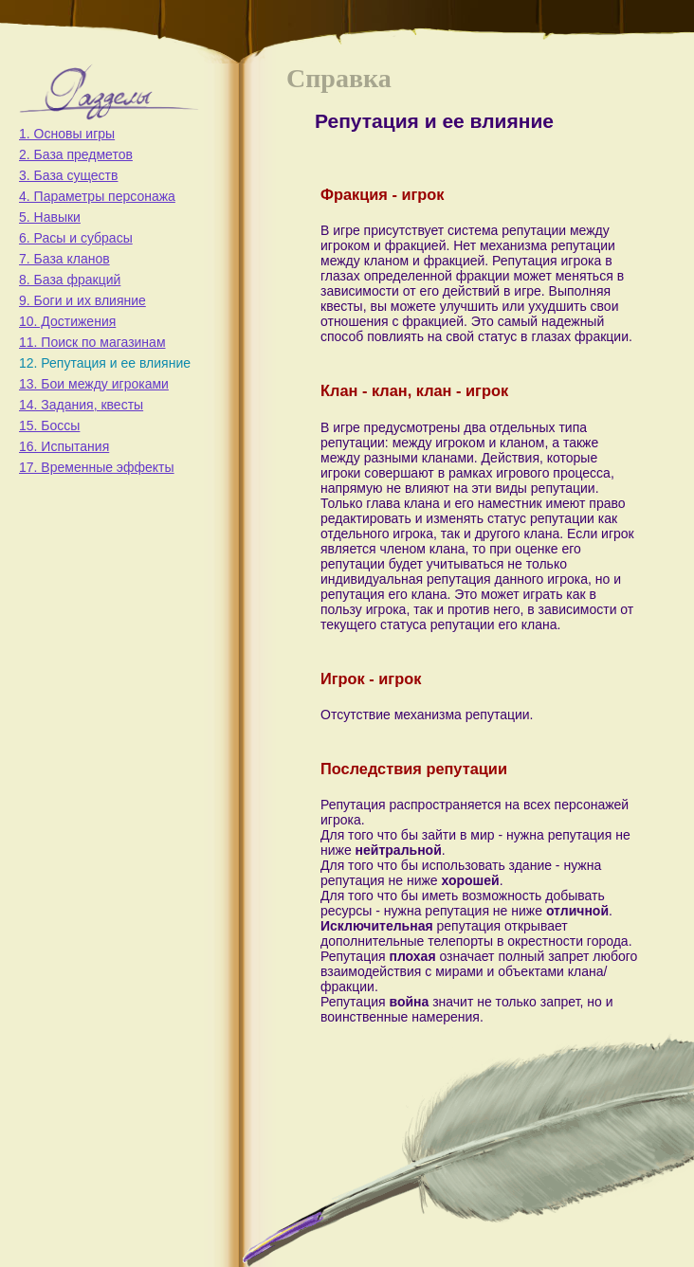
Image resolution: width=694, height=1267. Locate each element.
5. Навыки (50, 217)
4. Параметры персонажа (97, 196)
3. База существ (68, 175)
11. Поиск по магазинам (92, 342)
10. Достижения (67, 321)
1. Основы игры (67, 133)
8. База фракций (69, 279)
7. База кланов (64, 258)
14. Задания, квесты (81, 404)
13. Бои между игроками (94, 383)
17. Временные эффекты (96, 467)
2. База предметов (76, 154)
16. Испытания (64, 446)
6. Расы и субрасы (76, 237)
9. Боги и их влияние (82, 300)
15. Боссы (49, 425)
